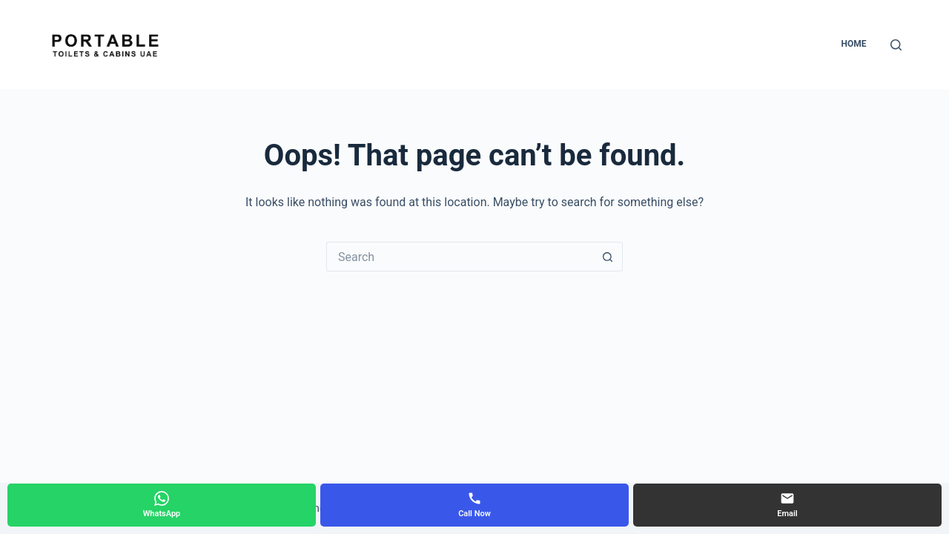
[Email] (787, 505)
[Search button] (608, 256)
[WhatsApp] (161, 505)
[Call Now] (474, 505)
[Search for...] (459, 256)
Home (853, 44)
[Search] (896, 44)
